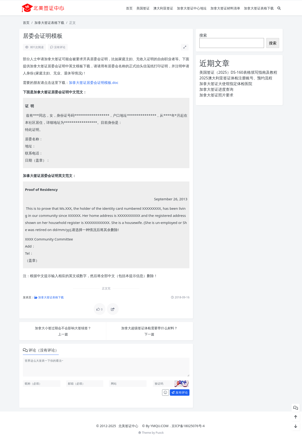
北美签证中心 (128, 426)
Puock (160, 433)
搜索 (203, 35)
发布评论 (180, 392)
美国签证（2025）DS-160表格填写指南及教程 (238, 72)
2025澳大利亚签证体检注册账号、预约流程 (235, 78)
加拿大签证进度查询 (216, 89)
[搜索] (279, 8)
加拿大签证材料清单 (225, 8)
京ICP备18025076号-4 (188, 426)
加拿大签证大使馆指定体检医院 (225, 83)
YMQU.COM (160, 426)
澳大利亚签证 (163, 8)
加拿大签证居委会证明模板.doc (93, 82)
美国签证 (143, 8)
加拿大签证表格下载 (259, 8)
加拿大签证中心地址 (192, 8)
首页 (129, 8)
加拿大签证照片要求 (216, 95)
